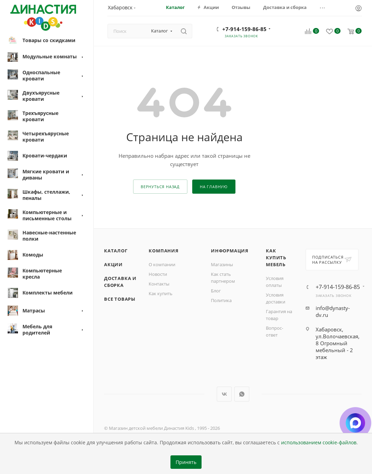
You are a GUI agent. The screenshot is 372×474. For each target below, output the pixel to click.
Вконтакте (224, 394)
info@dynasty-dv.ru (333, 311)
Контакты (159, 284)
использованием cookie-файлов (318, 442)
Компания (163, 251)
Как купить (161, 293)
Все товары (120, 299)
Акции (113, 264)
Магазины (222, 264)
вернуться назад (160, 186)
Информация (230, 251)
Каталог (116, 251)
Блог (216, 291)
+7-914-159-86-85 (244, 29)
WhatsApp (241, 394)
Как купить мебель (276, 258)
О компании (162, 264)
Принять (186, 462)
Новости (158, 274)
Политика (221, 300)
